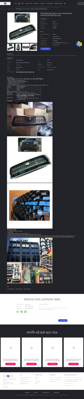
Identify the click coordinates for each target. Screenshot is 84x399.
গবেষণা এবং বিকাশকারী (54, 379)
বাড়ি (16, 3)
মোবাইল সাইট (56, 392)
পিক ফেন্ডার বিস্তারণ (24, 379)
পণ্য (19, 3)
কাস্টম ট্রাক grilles (27, 289)
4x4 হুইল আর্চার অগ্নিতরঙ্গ (25, 377)
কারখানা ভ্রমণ (36, 3)
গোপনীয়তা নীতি (45, 392)
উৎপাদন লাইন (53, 381)
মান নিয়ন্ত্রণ (43, 3)
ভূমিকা (36, 383)
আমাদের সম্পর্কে (28, 3)
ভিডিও (22, 3)
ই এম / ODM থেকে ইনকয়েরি (55, 377)
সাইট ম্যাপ (36, 392)
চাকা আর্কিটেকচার (23, 383)
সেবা (36, 379)
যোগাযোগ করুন (49, 3)
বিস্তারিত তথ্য (10, 54)
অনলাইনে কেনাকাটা (58, 3)
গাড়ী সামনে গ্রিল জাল (19, 289)
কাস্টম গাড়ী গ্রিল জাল (11, 289)
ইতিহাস (36, 377)
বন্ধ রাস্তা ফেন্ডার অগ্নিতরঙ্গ (25, 381)
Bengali (81, 3)
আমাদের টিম (38, 381)
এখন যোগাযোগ (45, 48)
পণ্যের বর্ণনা (18, 54)
